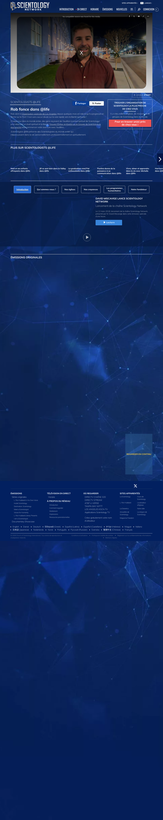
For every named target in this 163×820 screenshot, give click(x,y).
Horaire (51, 497)
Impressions (53, 514)
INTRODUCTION (66, 9)
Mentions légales (111, 538)
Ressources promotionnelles (59, 517)
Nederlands (38, 529)
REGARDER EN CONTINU (138, 454)
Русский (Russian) (79, 529)
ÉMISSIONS (107, 9)
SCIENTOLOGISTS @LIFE (25, 102)
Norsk (50, 529)
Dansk (26, 526)
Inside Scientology (20, 503)
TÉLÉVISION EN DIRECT (59, 493)
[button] (160, 159)
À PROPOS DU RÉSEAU (58, 501)
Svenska (95, 529)
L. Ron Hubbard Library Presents (25, 515)
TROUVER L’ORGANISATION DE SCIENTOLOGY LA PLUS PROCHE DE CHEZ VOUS (130, 105)
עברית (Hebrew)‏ (113, 526)
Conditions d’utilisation (79, 535)
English (16, 526)
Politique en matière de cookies (102, 535)
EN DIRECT (82, 9)
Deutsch (37, 526)
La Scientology (125, 497)
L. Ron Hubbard (125, 503)
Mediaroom (53, 511)
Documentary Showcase (23, 521)
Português (62, 529)
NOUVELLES (121, 9)
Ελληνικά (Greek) (53, 526)
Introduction (53, 505)
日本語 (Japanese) (21, 529)
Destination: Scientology (22, 506)
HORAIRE (94, 9)
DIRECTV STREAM (93, 500)
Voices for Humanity (21, 512)
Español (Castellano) (93, 526)
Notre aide (141, 508)
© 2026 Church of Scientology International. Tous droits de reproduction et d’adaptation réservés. (36, 536)
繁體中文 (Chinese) (112, 529)
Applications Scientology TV (97, 512)
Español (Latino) (72, 526)
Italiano (139, 526)
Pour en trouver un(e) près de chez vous (130, 123)
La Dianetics (124, 508)
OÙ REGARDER (90, 493)
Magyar (128, 526)
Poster (96, 103)
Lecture (109, 222)
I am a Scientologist (21, 519)
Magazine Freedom (127, 518)
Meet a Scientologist (21, 509)
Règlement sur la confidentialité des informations (134, 535)
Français (128, 529)
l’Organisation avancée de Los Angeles (39, 114)
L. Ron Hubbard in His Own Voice (26, 500)
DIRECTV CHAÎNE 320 (95, 497)
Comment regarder (56, 508)
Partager (80, 103)
